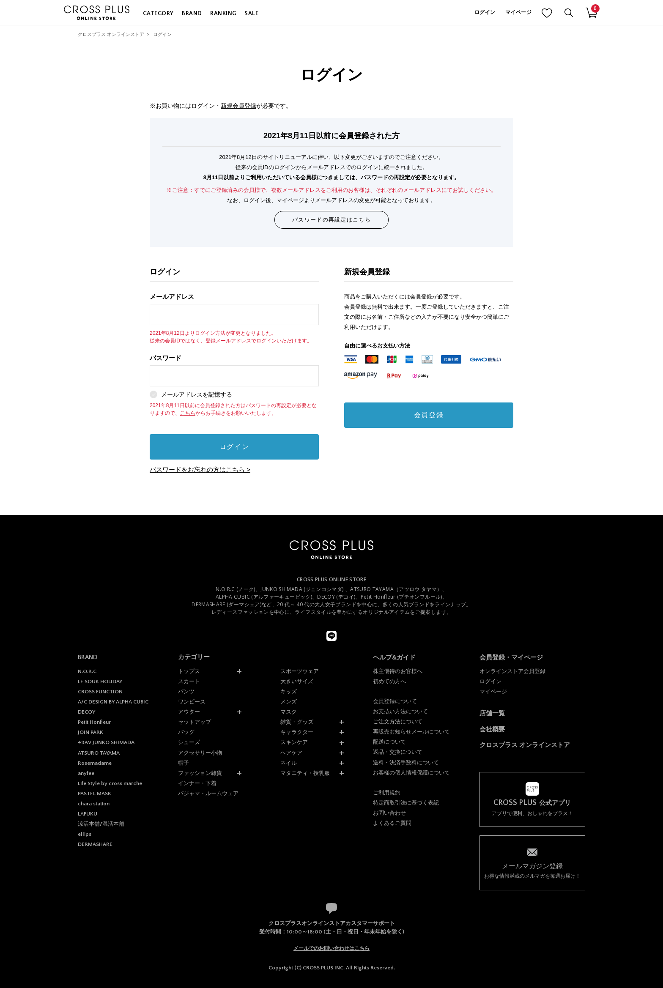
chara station (94, 804)
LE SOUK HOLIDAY (100, 681)
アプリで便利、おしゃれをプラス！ (532, 808)
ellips (84, 834)
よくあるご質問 (392, 823)
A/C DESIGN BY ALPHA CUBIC (113, 702)
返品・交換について (397, 752)
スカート (189, 681)
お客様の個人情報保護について (411, 772)
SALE (251, 13)
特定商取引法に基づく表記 (406, 802)
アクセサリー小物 (200, 753)
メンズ (288, 701)
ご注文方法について (397, 721)
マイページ (518, 12)
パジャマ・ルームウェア (208, 793)
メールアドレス (234, 309)
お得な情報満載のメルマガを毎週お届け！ (532, 870)
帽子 (183, 763)
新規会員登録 (238, 105)
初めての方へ (389, 681)
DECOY (86, 712)
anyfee (86, 773)
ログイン (484, 12)
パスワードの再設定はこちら (331, 219)
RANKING (223, 13)
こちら (187, 413)
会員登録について (395, 701)
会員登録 (429, 415)
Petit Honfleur (94, 722)
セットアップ (194, 722)
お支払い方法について (400, 711)
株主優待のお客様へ (397, 671)
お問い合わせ (389, 813)
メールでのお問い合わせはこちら (331, 948)
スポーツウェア (299, 671)
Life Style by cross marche (110, 783)
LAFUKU (87, 814)
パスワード (234, 370)
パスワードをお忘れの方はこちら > (200, 469)
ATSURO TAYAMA (99, 753)
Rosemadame (95, 763)
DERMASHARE (95, 844)
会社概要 (492, 729)
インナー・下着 (197, 783)
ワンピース (191, 701)
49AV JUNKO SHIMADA (106, 742)
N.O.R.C (87, 671)
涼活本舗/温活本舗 (101, 824)
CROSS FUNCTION (100, 692)
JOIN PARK (90, 732)
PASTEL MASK (94, 793)
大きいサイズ (296, 681)
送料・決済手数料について (406, 762)
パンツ (186, 691)
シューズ (189, 742)
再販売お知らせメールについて (411, 731)
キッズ (288, 691)
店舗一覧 (492, 713)
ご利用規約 (386, 792)
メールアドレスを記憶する (196, 394)
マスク (288, 712)
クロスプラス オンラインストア (111, 34)
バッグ (186, 732)
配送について (389, 742)
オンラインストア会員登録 (512, 671)
